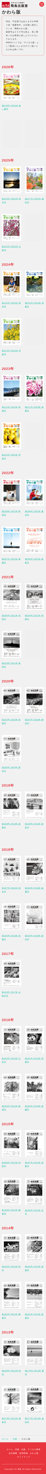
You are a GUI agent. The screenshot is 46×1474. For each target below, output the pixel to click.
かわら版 (34, 1453)
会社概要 (13, 1453)
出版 (15, 1439)
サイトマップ (23, 1457)
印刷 (17, 1449)
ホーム (5, 1439)
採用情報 (23, 1453)
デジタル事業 (34, 1449)
